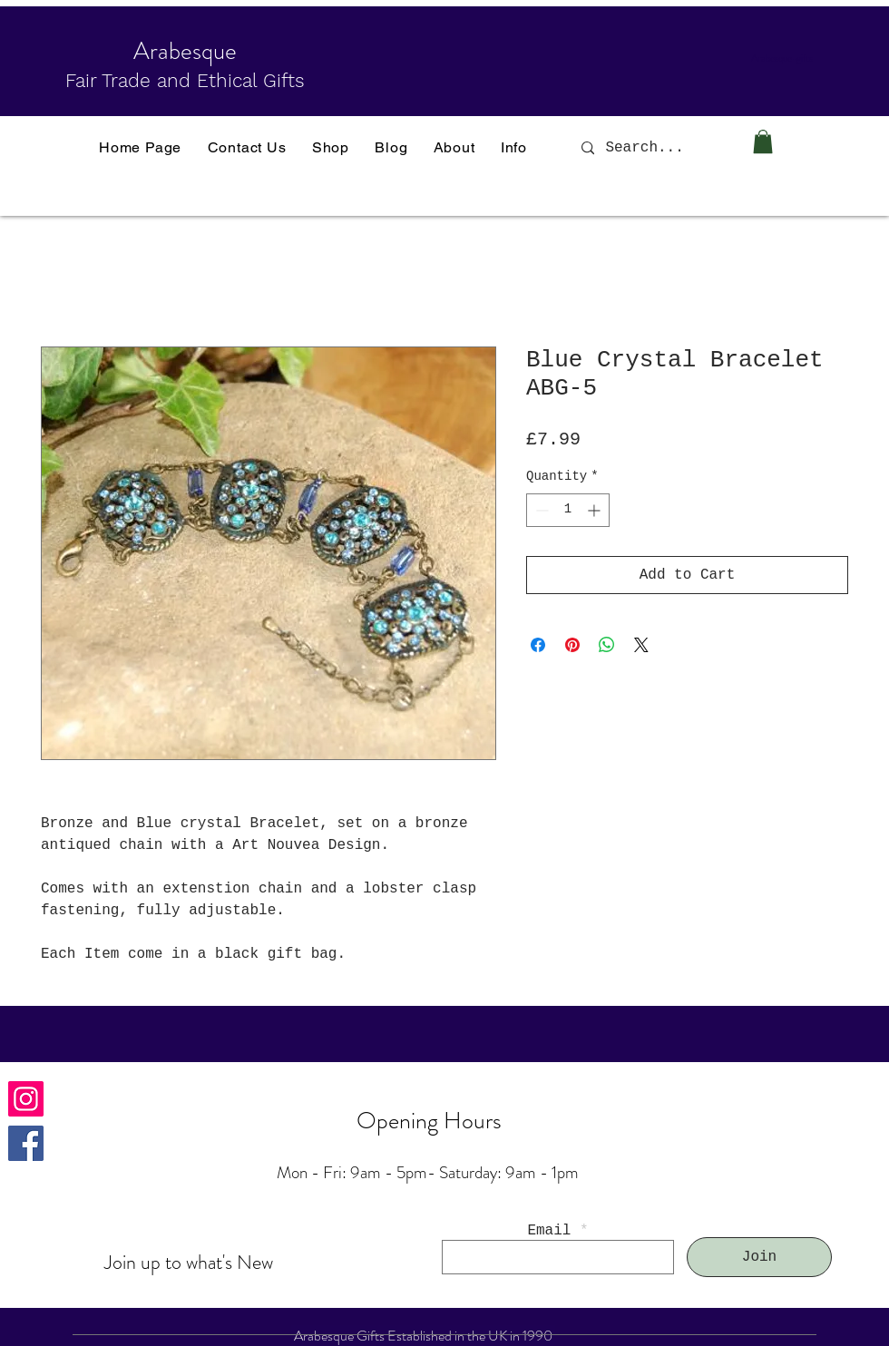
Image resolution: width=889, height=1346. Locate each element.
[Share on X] (641, 645)
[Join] (759, 1257)
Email (549, 1231)
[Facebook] (26, 1143)
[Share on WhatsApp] (607, 645)
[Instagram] (26, 1099)
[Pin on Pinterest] (572, 645)
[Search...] (657, 148)
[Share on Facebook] (538, 645)
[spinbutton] (568, 510)
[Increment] (595, 510)
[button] (763, 141)
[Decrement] (540, 510)
